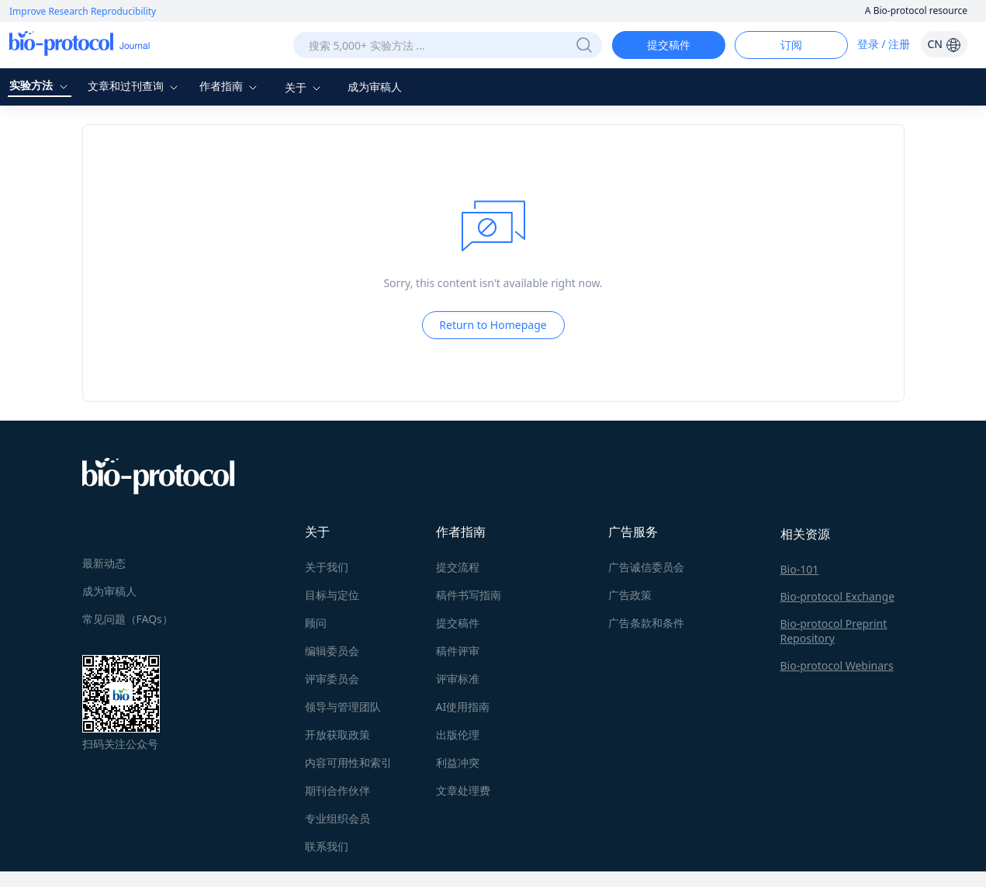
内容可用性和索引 (348, 762)
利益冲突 (457, 762)
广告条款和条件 (646, 622)
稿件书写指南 (468, 594)
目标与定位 (332, 594)
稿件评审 (457, 650)
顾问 (316, 622)
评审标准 (457, 678)
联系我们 (326, 846)
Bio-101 (799, 569)
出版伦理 (457, 734)
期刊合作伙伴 (337, 790)
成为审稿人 (375, 86)
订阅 (791, 44)
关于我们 (326, 567)
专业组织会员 (337, 818)
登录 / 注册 (884, 43)
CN (943, 43)
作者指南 (230, 85)
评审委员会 (332, 678)
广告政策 (630, 594)
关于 (305, 87)
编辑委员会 (332, 650)
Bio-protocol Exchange (837, 596)
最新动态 (104, 563)
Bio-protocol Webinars (837, 665)
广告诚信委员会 (646, 567)
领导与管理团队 (343, 706)
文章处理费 (463, 790)
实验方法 (40, 85)
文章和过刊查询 (135, 85)
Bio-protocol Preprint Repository (833, 631)
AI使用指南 (463, 706)
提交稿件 (668, 44)
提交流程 (457, 567)
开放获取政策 (337, 734)
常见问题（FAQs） (127, 619)
